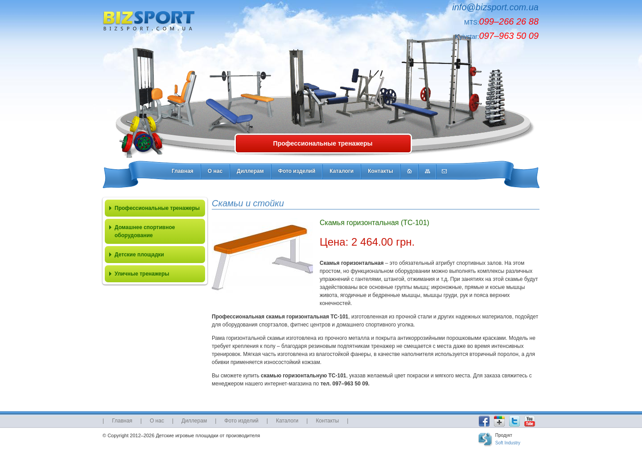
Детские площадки (139, 254)
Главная (182, 171)
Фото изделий (297, 171)
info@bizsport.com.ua (495, 7)
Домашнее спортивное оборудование (145, 231)
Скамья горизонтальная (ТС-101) (374, 222)
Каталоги (341, 171)
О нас (215, 171)
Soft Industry (507, 442)
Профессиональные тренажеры (323, 143)
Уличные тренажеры (142, 274)
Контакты (380, 171)
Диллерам (250, 171)
